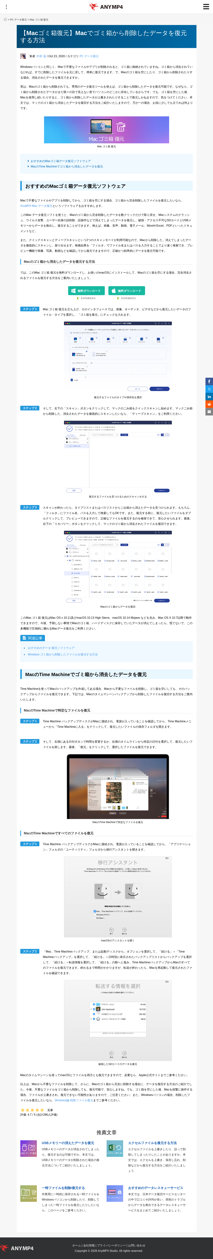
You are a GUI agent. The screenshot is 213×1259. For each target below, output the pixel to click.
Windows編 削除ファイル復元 (74, 1100)
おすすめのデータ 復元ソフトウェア (51, 647)
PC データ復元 (18, 19)
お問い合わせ (136, 1245)
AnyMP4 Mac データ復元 (36, 205)
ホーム (76, 1245)
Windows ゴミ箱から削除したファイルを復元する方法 (63, 654)
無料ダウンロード (89, 290)
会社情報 (89, 1245)
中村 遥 (41, 56)
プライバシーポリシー (111, 1245)
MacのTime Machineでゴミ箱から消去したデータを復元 (67, 166)
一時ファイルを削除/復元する (63, 1188)
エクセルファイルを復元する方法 (152, 1143)
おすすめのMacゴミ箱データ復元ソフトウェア (61, 161)
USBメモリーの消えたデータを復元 (68, 1143)
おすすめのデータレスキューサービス (155, 1188)
